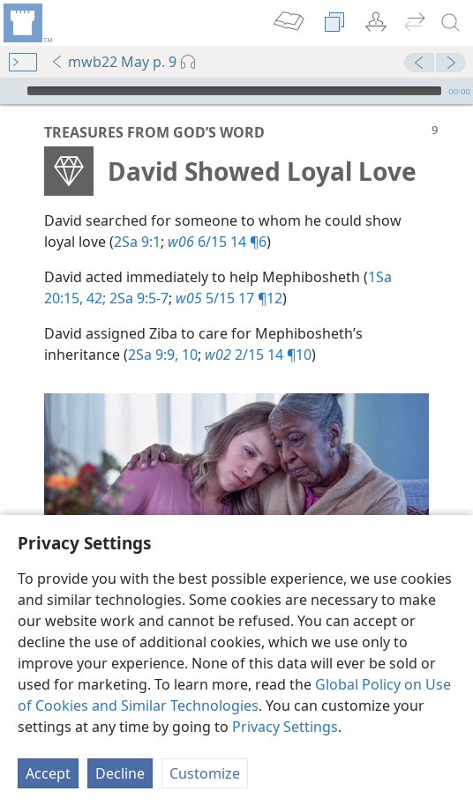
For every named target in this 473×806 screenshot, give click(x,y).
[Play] (11, 91)
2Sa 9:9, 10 (163, 354)
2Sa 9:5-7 (137, 298)
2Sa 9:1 (137, 241)
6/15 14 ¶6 (217, 241)
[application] (236, 91)
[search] (451, 23)
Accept (48, 773)
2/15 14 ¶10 (258, 354)
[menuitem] (26, 23)
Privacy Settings (285, 726)
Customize (204, 773)
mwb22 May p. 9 (113, 61)
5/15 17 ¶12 (229, 298)
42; (94, 298)
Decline (120, 773)
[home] (26, 23)
